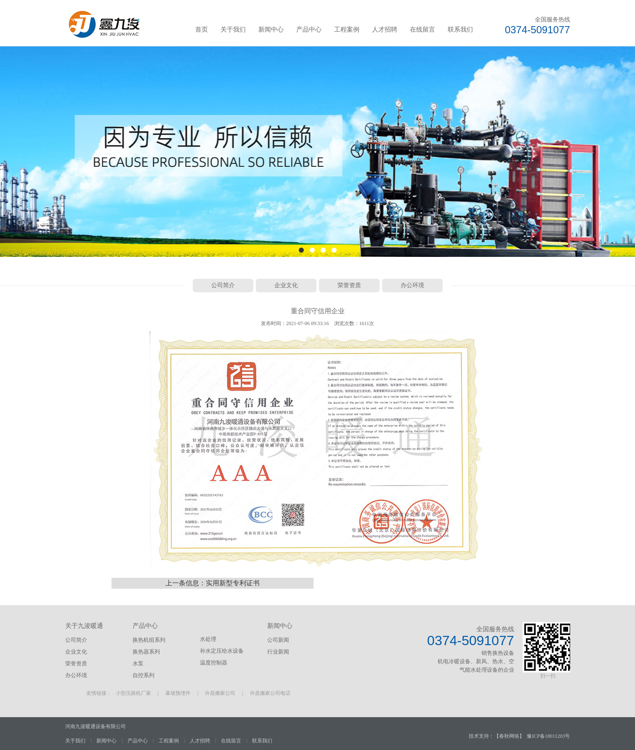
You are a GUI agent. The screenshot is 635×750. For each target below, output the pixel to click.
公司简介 (223, 285)
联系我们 (460, 29)
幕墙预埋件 (178, 693)
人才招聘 (384, 29)
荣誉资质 (349, 285)
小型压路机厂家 (133, 693)
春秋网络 (509, 736)
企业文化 (286, 285)
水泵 (138, 663)
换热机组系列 (149, 640)
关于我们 (233, 29)
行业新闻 (278, 652)
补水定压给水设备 (222, 651)
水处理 (208, 639)
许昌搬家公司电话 (270, 693)
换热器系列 (146, 652)
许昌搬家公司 (220, 693)
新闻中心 (271, 29)
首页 (201, 29)
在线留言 (422, 29)
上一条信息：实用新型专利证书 (212, 583)
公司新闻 (278, 640)
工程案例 (346, 29)
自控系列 (143, 675)
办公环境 (412, 285)
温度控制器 (213, 662)
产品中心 (308, 29)
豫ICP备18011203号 (548, 736)
